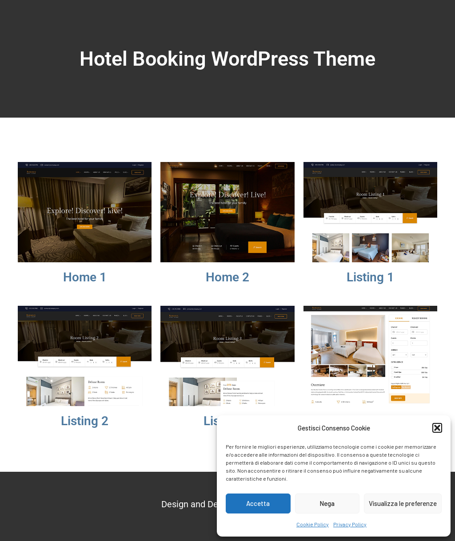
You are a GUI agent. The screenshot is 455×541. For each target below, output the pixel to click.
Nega (327, 503)
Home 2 (227, 277)
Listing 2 (84, 421)
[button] (437, 427)
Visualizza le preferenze (403, 503)
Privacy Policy (350, 524)
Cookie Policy (312, 524)
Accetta (258, 503)
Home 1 (85, 277)
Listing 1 (370, 277)
